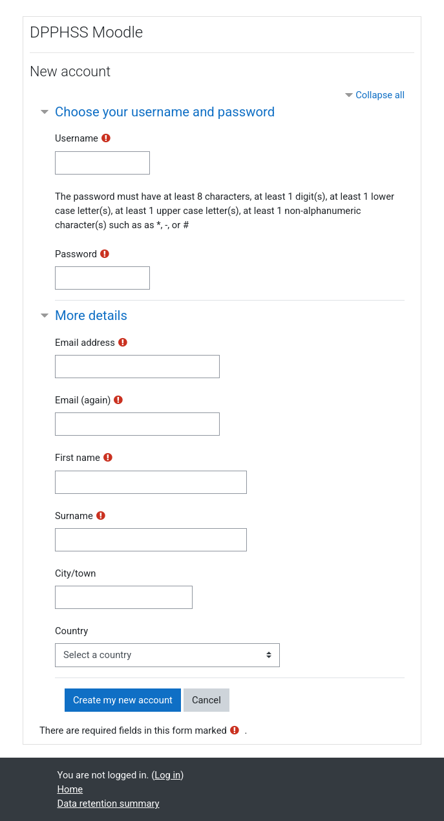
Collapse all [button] (380, 95)
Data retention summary (109, 803)
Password (76, 254)
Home (70, 789)
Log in (167, 775)
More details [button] (91, 315)
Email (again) (83, 400)
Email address (85, 342)
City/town (75, 573)
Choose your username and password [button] (165, 112)
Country (71, 631)
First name (77, 458)
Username (76, 138)
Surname (74, 516)
